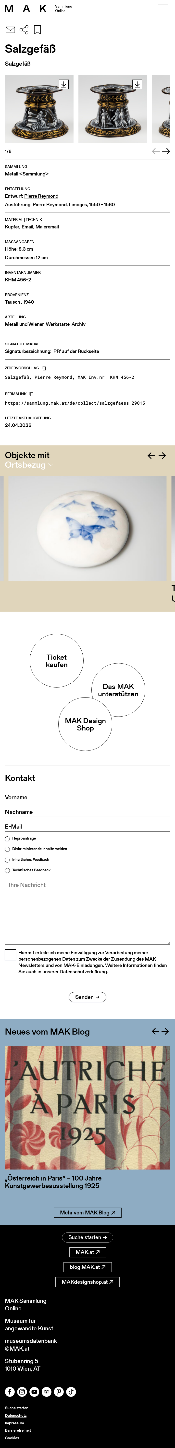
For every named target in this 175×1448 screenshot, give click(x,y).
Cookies (12, 1438)
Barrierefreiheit (18, 1430)
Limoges (78, 205)
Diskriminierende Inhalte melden (39, 849)
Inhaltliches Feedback (30, 860)
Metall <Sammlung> (27, 174)
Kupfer (12, 227)
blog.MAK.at (87, 1267)
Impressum (14, 1423)
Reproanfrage (24, 838)
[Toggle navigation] (163, 8)
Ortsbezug (25, 465)
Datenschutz (15, 1415)
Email (27, 227)
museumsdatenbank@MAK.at (31, 1344)
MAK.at (88, 1252)
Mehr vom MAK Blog (87, 1212)
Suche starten (87, 1237)
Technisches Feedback (31, 870)
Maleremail (47, 227)
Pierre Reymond (41, 196)
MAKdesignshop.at (87, 1282)
